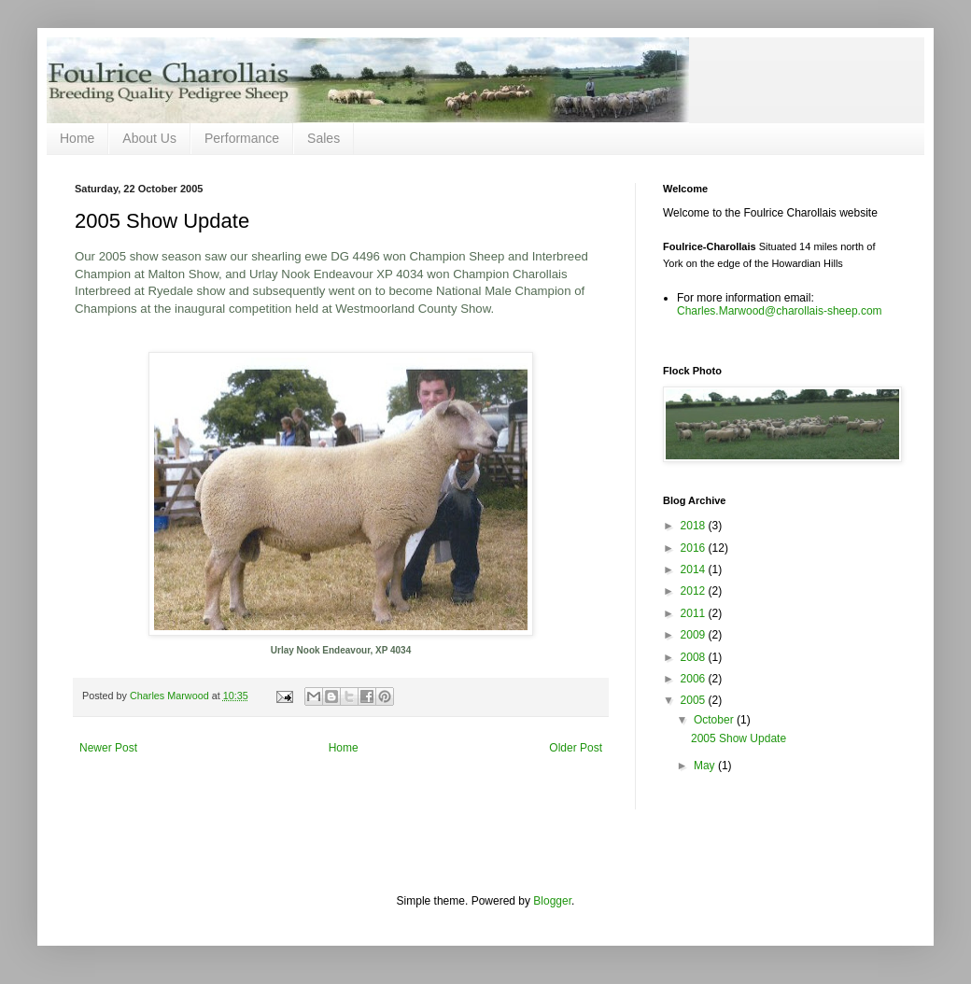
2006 (695, 678)
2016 (695, 548)
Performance (241, 138)
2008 (695, 657)
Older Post (575, 747)
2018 (695, 525)
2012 (695, 590)
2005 (695, 700)
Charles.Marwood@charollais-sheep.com (779, 310)
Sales (323, 138)
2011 (695, 613)
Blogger (552, 900)
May (706, 765)
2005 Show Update (738, 738)
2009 (695, 634)
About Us (149, 138)
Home (77, 138)
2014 (695, 569)
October (715, 719)
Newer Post (108, 747)
